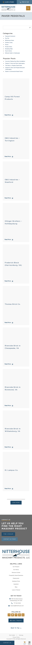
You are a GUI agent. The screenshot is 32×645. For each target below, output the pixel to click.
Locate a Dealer (8, 2)
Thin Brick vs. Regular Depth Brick (13, 65)
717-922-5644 (16, 603)
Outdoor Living (8, 42)
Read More (8, 115)
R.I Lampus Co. (11, 470)
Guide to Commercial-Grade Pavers (14, 71)
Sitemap (21, 635)
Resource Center (16, 572)
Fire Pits (7, 38)
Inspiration (16, 584)
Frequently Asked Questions (16, 575)
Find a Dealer (8, 534)
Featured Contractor (10, 36)
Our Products (16, 566)
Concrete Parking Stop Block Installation (15, 61)
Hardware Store (16, 581)
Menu (29, 642)
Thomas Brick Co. (13, 304)
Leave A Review (16, 590)
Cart (24, 642)
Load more (16, 502)
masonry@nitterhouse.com (16, 605)
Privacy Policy (16, 637)
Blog (16, 587)
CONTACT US (7, 642)
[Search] (29, 27)
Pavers (6, 44)
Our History (16, 569)
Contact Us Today (9, 539)
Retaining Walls (9, 48)
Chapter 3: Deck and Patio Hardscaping (14, 63)
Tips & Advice (8, 51)
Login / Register (16, 620)
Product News (8, 46)
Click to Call (24, 2)
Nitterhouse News (9, 40)
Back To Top (16, 628)
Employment (16, 578)
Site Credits (12, 635)
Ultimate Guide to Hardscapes (12, 53)
